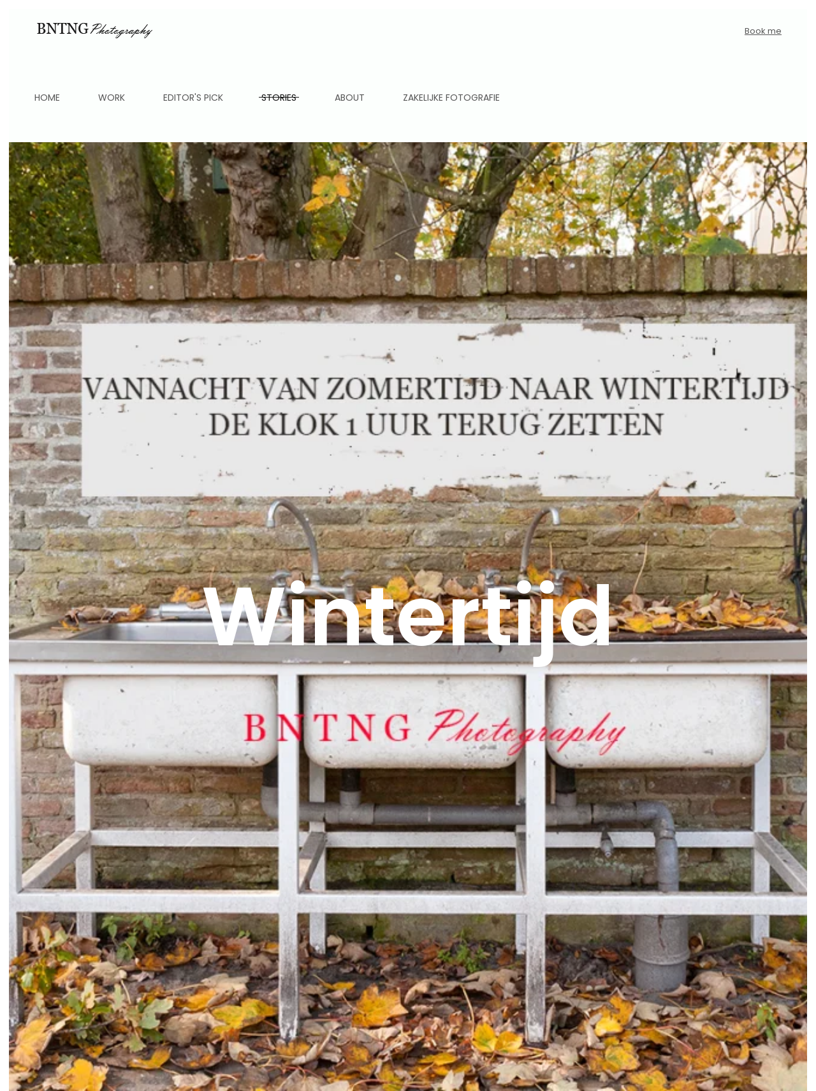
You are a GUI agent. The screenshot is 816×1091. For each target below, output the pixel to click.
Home (47, 97)
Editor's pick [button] (193, 97)
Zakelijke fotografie (451, 97)
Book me (763, 31)
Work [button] (111, 97)
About (350, 97)
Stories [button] (278, 97)
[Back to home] (93, 31)
